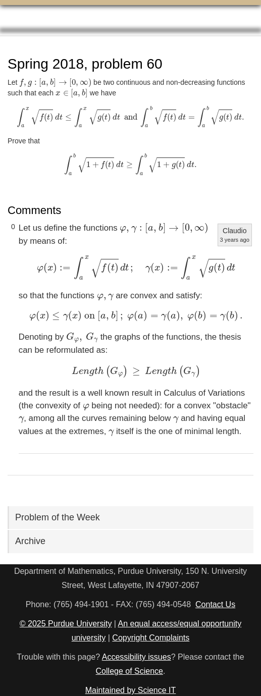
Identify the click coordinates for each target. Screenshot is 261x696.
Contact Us (215, 604)
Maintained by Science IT (130, 690)
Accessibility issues (136, 657)
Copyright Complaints (150, 637)
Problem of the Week (57, 517)
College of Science (129, 671)
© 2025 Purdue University (66, 623)
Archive (30, 541)
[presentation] (55, 83)
